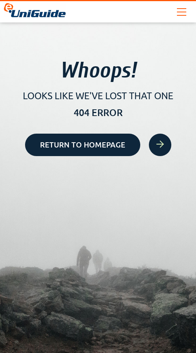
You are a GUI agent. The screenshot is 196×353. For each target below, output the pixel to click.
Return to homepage (90, 145)
